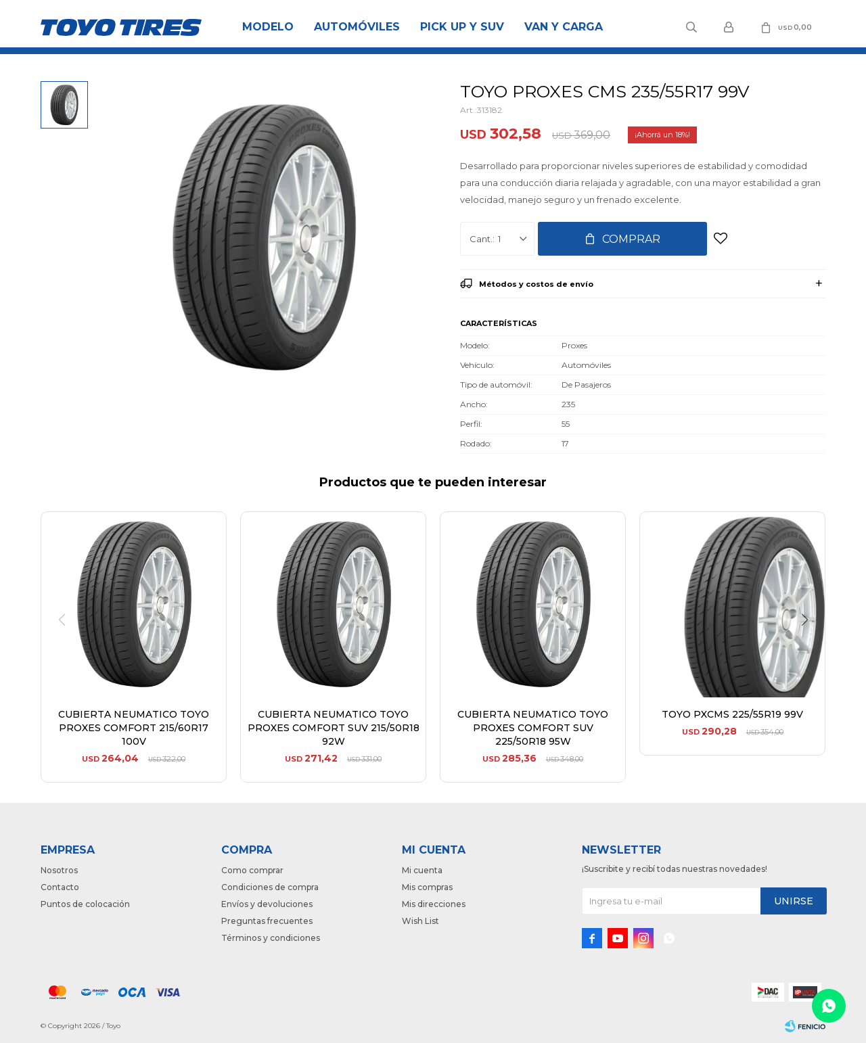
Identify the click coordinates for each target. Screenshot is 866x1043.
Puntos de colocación (85, 904)
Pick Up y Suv (462, 26)
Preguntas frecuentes (267, 921)
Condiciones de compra (270, 887)
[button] (809, 647)
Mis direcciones (433, 904)
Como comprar (252, 870)
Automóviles (357, 26)
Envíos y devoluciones (267, 904)
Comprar (631, 239)
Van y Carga (563, 26)
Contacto (60, 887)
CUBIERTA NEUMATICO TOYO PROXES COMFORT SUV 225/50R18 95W (532, 727)
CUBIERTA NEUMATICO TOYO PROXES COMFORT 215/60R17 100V (133, 727)
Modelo (268, 26)
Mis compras (427, 887)
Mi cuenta (422, 870)
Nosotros (59, 870)
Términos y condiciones (270, 938)
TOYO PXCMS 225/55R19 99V (732, 714)
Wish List (420, 921)
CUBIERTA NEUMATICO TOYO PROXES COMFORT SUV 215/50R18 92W (333, 727)
